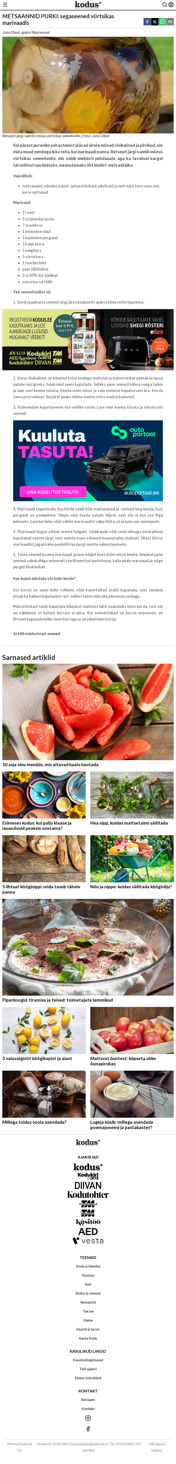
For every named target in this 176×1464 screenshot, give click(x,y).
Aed (88, 1284)
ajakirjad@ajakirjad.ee (93, 1444)
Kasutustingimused (88, 1360)
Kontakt (88, 1408)
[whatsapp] (162, 22)
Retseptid (88, 1302)
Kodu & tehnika (88, 1266)
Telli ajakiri (88, 1369)
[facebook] (147, 22)
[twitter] (154, 22)
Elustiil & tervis (88, 1329)
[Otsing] (164, 5)
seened (53, 633)
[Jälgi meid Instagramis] (88, 1418)
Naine (88, 1320)
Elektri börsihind (88, 1378)
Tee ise (88, 1311)
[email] (170, 22)
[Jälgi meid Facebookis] (88, 1429)
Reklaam (88, 1399)
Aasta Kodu (88, 1338)
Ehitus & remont (88, 1293)
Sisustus (88, 1275)
